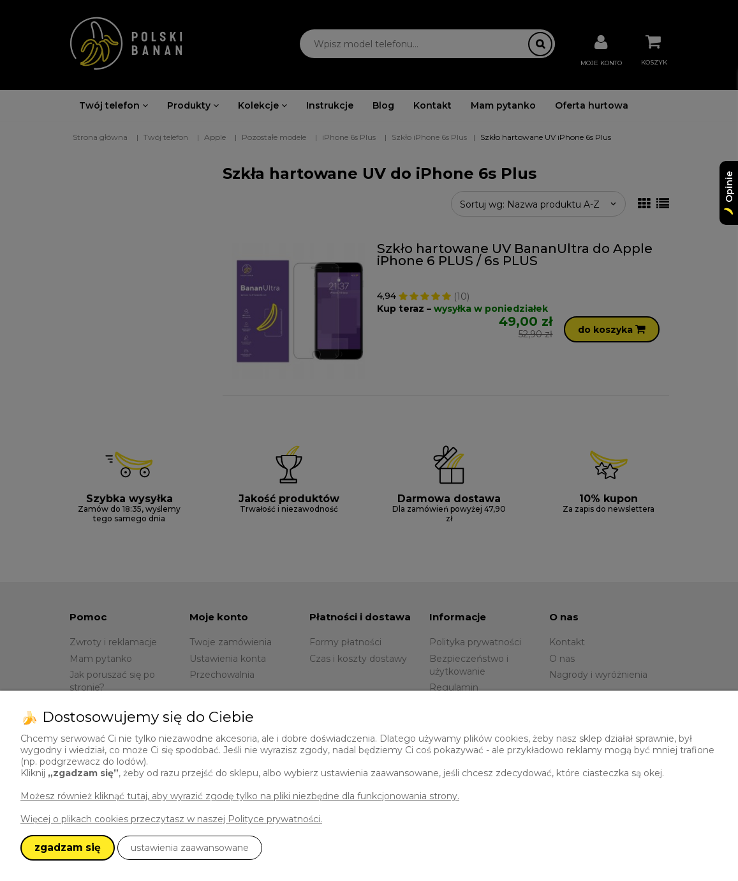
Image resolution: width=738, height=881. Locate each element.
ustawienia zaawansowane (190, 848)
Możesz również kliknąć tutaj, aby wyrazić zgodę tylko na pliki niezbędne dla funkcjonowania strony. (239, 796)
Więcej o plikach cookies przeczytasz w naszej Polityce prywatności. (171, 819)
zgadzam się (67, 847)
